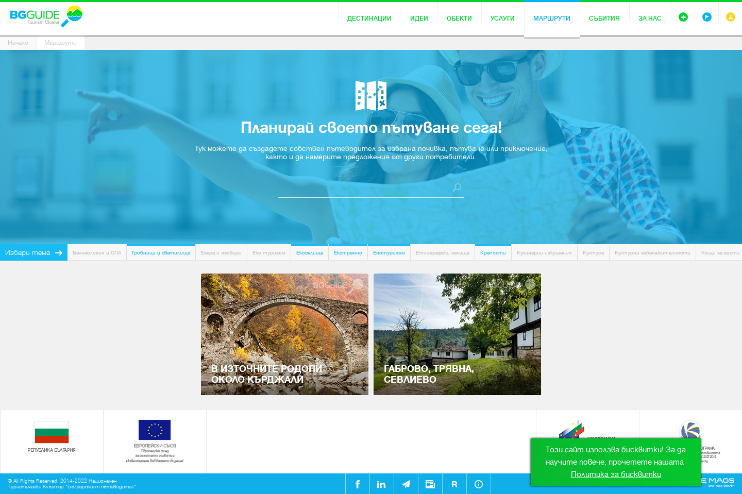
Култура (593, 252)
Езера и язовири (221, 252)
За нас (650, 18)
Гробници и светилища (161, 252)
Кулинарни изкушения (544, 252)
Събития (604, 18)
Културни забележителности (652, 252)
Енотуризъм (389, 252)
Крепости (493, 252)
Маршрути (551, 18)
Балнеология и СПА (97, 252)
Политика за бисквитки (616, 474)
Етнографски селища (442, 252)
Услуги (503, 18)
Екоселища (309, 252)
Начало (18, 42)
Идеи (419, 18)
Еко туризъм (268, 252)
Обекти (459, 18)
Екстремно (348, 252)
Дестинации (369, 18)
